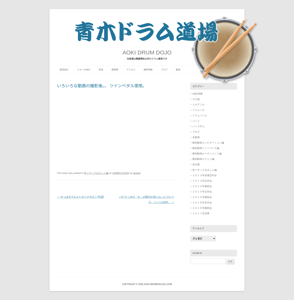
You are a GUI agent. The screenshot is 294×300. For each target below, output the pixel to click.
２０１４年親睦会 (202, 186)
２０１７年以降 (200, 213)
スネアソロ (198, 104)
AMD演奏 (197, 93)
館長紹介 (64, 69)
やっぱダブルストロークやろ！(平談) (80, 196)
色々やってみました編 (96, 173)
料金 (101, 69)
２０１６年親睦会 (202, 208)
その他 (196, 99)
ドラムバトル (199, 115)
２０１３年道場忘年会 (205, 175)
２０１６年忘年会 (202, 202)
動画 (178, 69)
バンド (196, 121)
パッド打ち (198, 126)
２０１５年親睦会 (202, 197)
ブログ (164, 69)
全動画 (196, 137)
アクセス (131, 69)
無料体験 (148, 69)
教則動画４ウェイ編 (203, 159)
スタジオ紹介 (84, 69)
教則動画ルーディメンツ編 (207, 153)
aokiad (136, 173)
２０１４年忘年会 (202, 180)
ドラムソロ (198, 110)
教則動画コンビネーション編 (208, 142)
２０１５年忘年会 (202, 191)
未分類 (196, 164)
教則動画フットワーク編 (205, 148)
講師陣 (115, 69)
